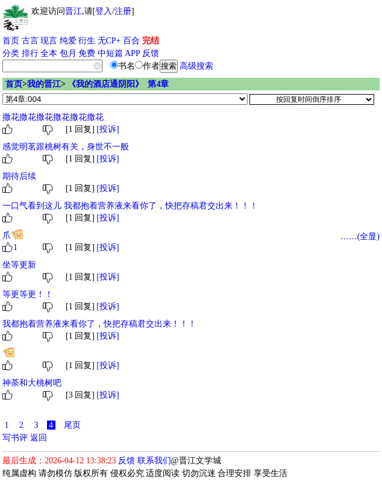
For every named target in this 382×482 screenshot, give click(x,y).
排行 (30, 53)
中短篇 (110, 53)
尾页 (72, 425)
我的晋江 (44, 84)
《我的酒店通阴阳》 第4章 (118, 84)
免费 (86, 53)
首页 (10, 40)
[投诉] (107, 129)
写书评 (15, 437)
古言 (30, 40)
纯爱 (68, 40)
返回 (38, 437)
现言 (48, 40)
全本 (48, 53)
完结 (150, 40)
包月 (68, 53)
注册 (122, 11)
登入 (103, 11)
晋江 (73, 11)
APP (132, 53)
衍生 (86, 40)
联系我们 (154, 460)
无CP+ (109, 40)
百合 (131, 40)
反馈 (150, 53)
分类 (10, 53)
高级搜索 (196, 65)
